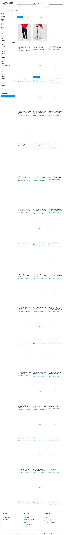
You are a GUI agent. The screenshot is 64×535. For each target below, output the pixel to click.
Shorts (2, 24)
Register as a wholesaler (29, 515)
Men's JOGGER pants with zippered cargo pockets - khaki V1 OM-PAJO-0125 (39, 112)
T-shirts (2, 27)
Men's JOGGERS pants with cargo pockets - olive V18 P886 (55, 501)
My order (5, 513)
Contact (6, 519)
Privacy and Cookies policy (49, 522)
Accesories (3, 15)
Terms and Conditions (48, 520)
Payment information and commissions (51, 519)
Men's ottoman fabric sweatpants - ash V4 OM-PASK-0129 (39, 438)
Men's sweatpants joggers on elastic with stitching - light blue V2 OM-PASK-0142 (24, 406)
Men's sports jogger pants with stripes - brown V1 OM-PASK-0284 (55, 47)
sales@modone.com (27, 533)
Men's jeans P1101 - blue (37, 500)
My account (26, 513)
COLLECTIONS (34, 7)
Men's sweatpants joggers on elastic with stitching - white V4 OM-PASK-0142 (39, 406)
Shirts (2, 23)
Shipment (46, 517)
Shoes (2, 26)
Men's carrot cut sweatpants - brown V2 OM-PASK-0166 (24, 373)
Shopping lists (43, 4)
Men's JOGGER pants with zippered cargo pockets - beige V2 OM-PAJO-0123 (55, 112)
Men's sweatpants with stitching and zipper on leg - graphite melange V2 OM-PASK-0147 (24, 243)
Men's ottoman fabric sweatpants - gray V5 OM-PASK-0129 (24, 470)
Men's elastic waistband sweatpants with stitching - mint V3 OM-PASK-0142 (55, 373)
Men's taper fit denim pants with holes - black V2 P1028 (54, 470)
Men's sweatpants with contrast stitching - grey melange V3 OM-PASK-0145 (39, 177)
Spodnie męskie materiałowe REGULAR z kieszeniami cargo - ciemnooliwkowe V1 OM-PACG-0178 (55, 308)
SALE (40, 7)
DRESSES (27, 7)
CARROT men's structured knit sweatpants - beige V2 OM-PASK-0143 (39, 145)
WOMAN (21, 7)
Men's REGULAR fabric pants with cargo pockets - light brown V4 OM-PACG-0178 (39, 275)
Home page (8, 10)
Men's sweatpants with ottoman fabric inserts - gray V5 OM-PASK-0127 (24, 341)
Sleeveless (3, 16)
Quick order (21, 17)
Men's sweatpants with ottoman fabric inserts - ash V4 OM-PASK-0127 (39, 341)
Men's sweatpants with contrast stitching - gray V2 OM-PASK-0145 (55, 177)
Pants (2, 20)
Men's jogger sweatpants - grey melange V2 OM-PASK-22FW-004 (55, 406)
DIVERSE (16, 7)
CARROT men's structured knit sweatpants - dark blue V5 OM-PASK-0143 (54, 145)
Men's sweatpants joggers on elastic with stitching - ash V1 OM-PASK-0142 (39, 373)
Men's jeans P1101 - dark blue (23, 500)
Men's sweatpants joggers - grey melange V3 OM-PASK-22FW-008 (39, 470)
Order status (7, 515)
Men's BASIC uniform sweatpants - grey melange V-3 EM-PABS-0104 (39, 79)
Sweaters (2, 28)
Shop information (48, 515)
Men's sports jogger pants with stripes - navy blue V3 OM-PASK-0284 (24, 47)
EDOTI (11, 7)
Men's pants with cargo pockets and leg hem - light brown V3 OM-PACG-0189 (55, 243)
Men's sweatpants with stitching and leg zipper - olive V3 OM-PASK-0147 (55, 210)
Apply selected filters (8, 96)
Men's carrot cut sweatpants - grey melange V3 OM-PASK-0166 (55, 340)
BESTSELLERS (46, 7)
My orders (27, 517)
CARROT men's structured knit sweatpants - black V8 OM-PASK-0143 (24, 177)
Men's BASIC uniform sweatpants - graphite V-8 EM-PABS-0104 (24, 79)
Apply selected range (4, 93)
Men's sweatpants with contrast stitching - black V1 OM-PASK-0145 (24, 210)
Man (14, 10)
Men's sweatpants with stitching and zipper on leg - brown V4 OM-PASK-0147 (39, 210)
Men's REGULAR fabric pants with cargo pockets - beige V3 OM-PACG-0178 (55, 275)
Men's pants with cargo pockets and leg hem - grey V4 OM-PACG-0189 (39, 243)
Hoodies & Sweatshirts (5, 17)
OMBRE (6, 7)
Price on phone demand (24, 50)
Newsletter (27, 526)
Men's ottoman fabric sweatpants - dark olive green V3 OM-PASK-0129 (55, 438)
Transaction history (28, 524)
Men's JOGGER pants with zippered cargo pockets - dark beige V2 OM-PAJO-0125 (24, 112)
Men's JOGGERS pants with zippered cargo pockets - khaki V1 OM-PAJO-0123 (24, 145)
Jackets (2, 19)
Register (42, 3)
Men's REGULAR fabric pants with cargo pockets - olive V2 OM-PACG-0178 (39, 308)
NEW (2, 7)
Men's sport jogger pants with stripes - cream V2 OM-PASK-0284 (39, 47)
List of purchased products (30, 519)
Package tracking (8, 517)
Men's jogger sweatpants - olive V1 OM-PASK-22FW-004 (24, 438)
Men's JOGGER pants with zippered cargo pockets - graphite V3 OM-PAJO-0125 (55, 79)
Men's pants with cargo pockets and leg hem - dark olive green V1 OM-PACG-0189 (24, 308)
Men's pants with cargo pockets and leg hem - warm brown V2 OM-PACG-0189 (24, 275)
